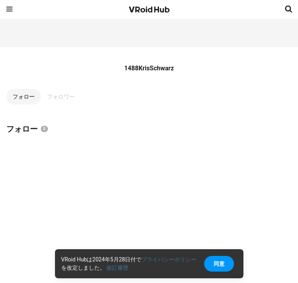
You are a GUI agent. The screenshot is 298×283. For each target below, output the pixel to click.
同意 (219, 264)
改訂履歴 (117, 268)
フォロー (24, 97)
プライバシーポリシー (168, 259)
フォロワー (61, 97)
